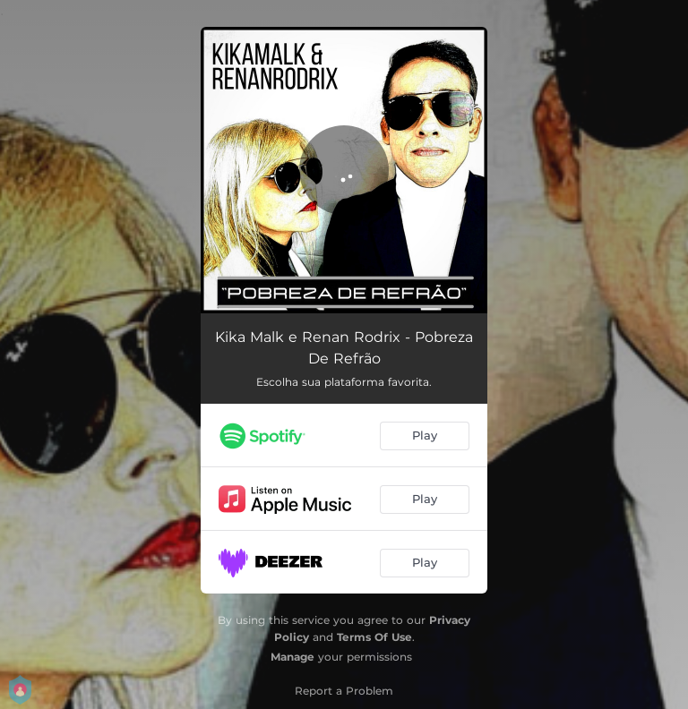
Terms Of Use (374, 637)
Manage (292, 656)
